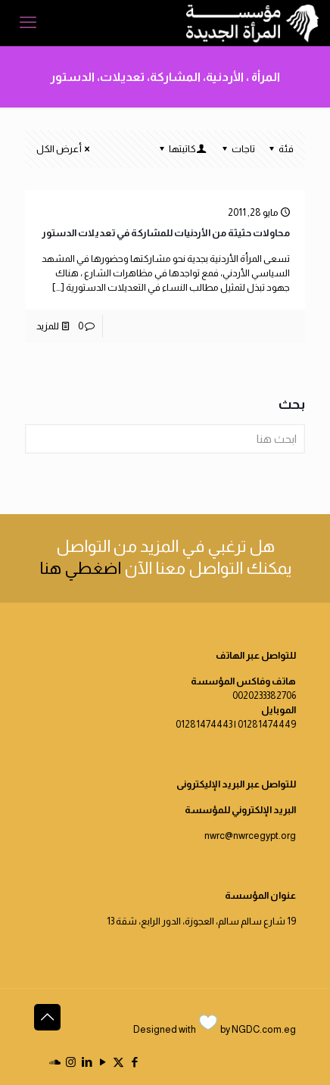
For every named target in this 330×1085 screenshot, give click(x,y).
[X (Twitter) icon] (118, 1061)
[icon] (55, 1061)
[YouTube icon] (102, 1061)
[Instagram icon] (70, 1061)
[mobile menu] (28, 23)
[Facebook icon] (134, 1061)
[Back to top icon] (47, 1017)
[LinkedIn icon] (86, 1061)
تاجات (237, 148)
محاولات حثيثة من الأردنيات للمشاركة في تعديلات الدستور (166, 233)
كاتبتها (181, 148)
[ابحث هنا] (165, 439)
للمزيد (47, 326)
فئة (280, 148)
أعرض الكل (64, 148)
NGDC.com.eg (264, 1029)
